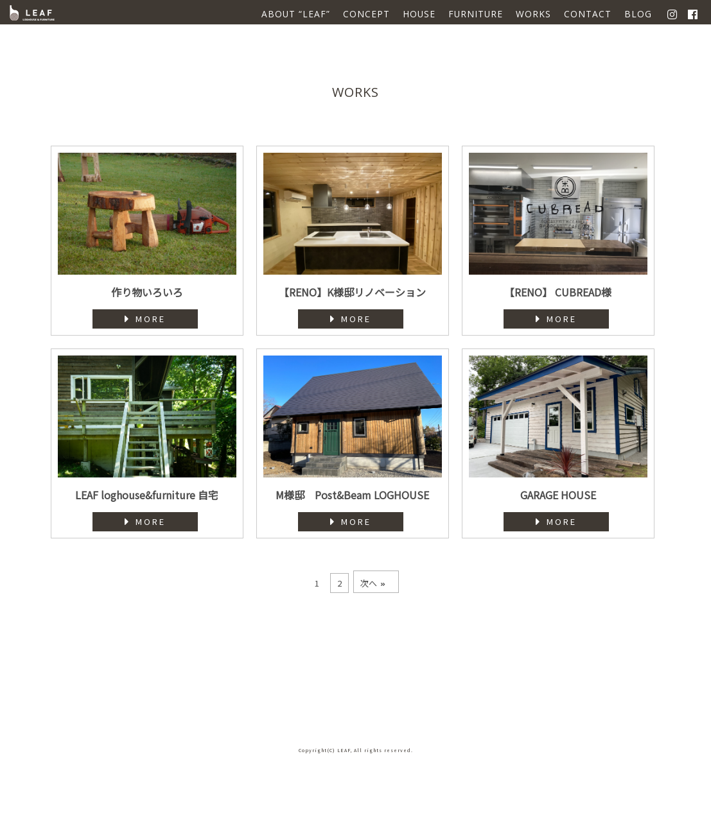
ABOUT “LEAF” (295, 14)
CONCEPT (366, 14)
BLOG (638, 14)
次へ (372, 583)
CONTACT (587, 14)
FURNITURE (475, 14)
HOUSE (419, 14)
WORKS (533, 14)
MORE (145, 319)
